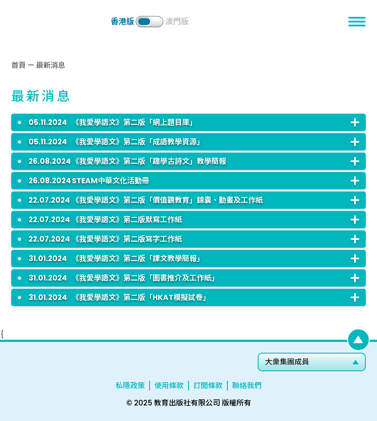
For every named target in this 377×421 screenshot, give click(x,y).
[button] (357, 21)
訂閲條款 (208, 385)
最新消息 (50, 65)
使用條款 (169, 385)
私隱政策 (130, 385)
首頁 (18, 65)
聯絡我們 (247, 385)
